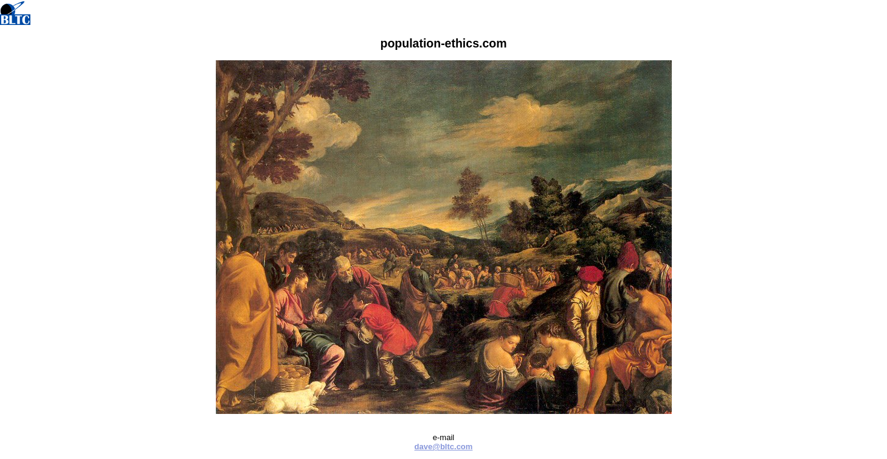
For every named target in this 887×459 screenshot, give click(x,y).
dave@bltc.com (444, 446)
